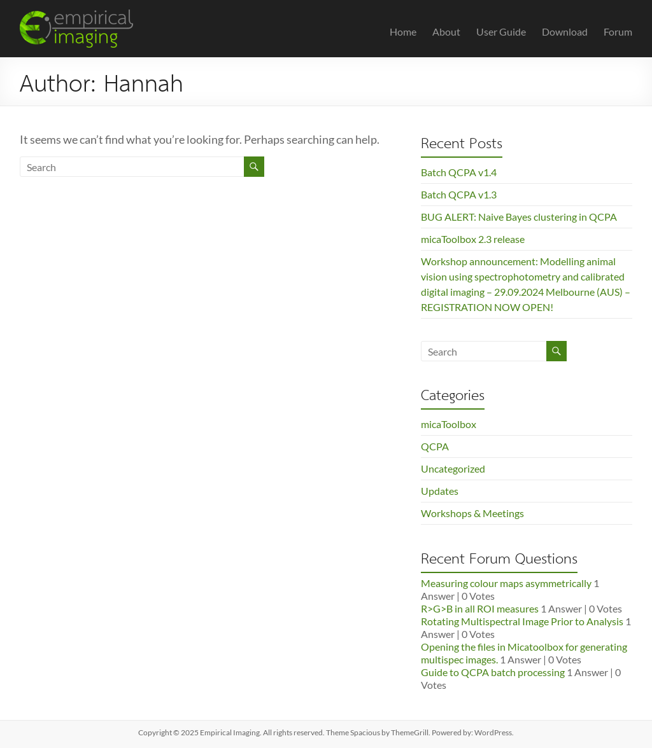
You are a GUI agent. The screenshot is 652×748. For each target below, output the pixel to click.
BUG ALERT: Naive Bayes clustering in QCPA (519, 217)
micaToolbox (448, 424)
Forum (618, 31)
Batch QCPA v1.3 (459, 194)
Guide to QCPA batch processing (493, 672)
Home (403, 31)
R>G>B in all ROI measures (480, 608)
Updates (439, 491)
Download (565, 31)
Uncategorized (453, 468)
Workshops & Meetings (472, 513)
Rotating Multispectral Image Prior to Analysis (522, 621)
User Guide (501, 31)
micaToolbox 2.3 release (473, 239)
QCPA (435, 446)
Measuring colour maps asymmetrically (506, 583)
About (446, 31)
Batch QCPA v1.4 (459, 172)
